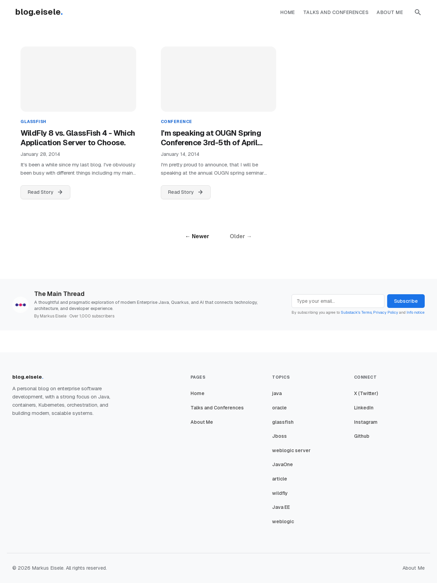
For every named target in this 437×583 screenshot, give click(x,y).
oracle (279, 408)
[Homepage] (42, 12)
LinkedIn (363, 408)
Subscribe (406, 301)
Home (287, 12)
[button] (418, 12)
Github (361, 436)
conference (176, 121)
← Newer (197, 236)
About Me (390, 12)
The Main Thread (59, 294)
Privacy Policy (385, 312)
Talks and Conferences (336, 12)
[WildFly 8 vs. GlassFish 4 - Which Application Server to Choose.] (78, 82)
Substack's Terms (356, 312)
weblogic (283, 521)
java (277, 393)
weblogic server (291, 450)
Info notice (416, 312)
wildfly (280, 493)
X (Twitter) (366, 393)
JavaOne (282, 464)
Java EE (281, 507)
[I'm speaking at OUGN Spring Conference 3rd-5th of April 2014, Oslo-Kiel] (219, 82)
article (279, 479)
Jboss (279, 436)
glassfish (33, 121)
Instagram (366, 422)
